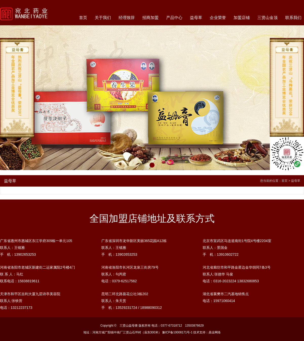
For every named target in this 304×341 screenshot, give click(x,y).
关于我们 (103, 17)
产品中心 (174, 17)
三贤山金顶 (267, 17)
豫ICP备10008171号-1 (177, 332)
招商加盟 (150, 17)
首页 (83, 17)
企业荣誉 (218, 17)
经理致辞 (127, 17)
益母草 (196, 17)
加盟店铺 (242, 17)
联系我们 (293, 17)
